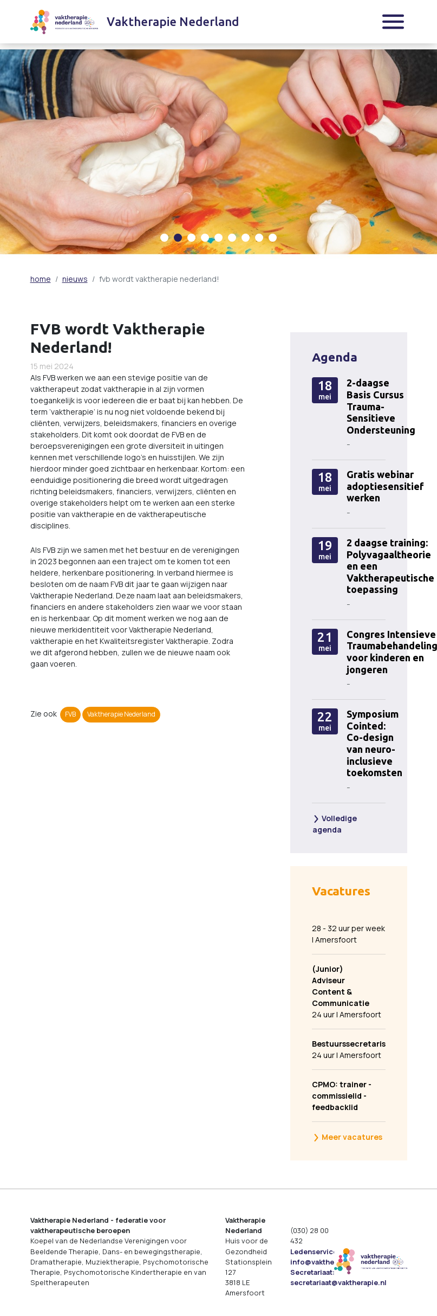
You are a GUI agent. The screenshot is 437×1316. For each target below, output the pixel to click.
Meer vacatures (347, 1137)
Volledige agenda (334, 824)
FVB (70, 714)
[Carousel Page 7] (246, 238)
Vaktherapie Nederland (121, 714)
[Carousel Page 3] (191, 238)
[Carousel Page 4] (205, 238)
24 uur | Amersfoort (346, 991)
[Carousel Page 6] (232, 238)
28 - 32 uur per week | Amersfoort (348, 934)
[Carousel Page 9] (273, 238)
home (40, 279)
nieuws (75, 279)
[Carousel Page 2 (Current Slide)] (178, 238)
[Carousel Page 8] (259, 238)
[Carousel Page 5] (218, 238)
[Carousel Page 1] (164, 238)
